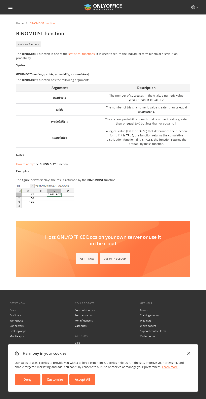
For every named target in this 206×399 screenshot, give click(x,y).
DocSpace (15, 315)
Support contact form (153, 331)
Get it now (87, 258)
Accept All (82, 379)
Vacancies (81, 326)
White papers (148, 326)
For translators (84, 315)
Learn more (170, 367)
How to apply (25, 164)
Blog (77, 342)
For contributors (85, 310)
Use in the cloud (115, 258)
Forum (144, 310)
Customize (55, 379)
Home (20, 23)
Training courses (150, 315)
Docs (12, 310)
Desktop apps (18, 331)
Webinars (145, 320)
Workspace (16, 320)
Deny (28, 379)
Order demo (147, 336)
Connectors (17, 326)
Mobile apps (17, 336)
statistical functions (28, 44)
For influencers (84, 320)
